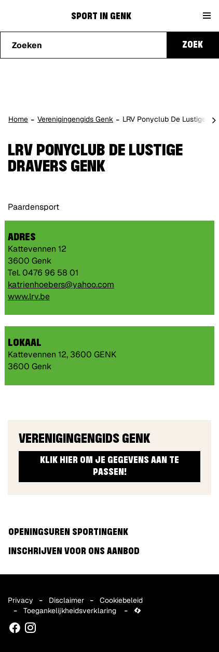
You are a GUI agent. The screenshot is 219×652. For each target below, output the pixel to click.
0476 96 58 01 (50, 272)
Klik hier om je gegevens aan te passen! (109, 466)
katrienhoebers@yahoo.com (61, 284)
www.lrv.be (29, 296)
